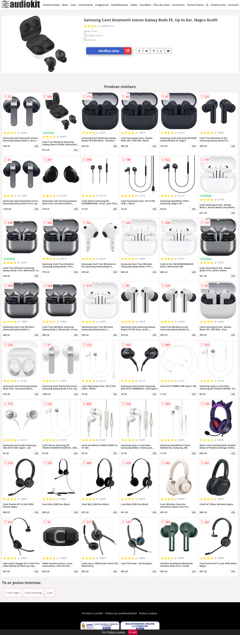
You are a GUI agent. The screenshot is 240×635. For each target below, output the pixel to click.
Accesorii (233, 5)
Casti (73, 5)
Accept (133, 632)
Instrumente (85, 5)
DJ (207, 5)
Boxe (65, 5)
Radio (134, 5)
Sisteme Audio (51, 5)
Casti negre (13, 593)
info (36, 145)
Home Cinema (195, 5)
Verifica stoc (114, 50)
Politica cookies (148, 613)
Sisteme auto (218, 5)
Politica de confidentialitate (121, 613)
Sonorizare (178, 5)
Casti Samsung (33, 593)
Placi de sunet (161, 5)
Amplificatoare (119, 5)
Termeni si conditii (92, 613)
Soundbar (145, 5)
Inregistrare (102, 5)
